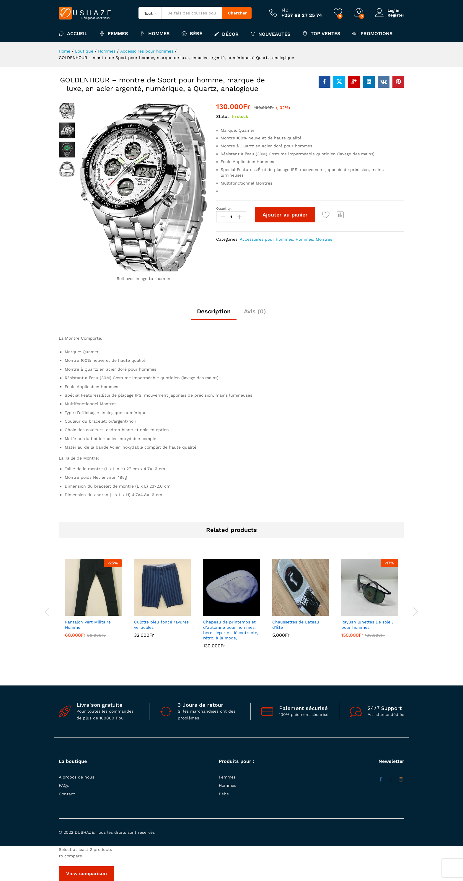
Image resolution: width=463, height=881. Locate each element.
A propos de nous (76, 777)
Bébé (224, 794)
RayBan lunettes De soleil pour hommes (367, 625)
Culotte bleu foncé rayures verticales (161, 625)
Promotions (372, 33)
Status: (223, 116)
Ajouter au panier (285, 214)
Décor (226, 34)
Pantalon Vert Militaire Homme (88, 625)
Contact (67, 794)
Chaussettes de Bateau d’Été (295, 625)
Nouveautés (270, 34)
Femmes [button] (114, 33)
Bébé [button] (192, 33)
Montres (324, 239)
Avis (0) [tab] (255, 311)
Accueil (73, 33)
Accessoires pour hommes (266, 239)
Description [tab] (214, 311)
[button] (340, 215)
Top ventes (321, 33)
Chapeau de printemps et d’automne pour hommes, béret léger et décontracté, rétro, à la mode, (230, 630)
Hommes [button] (154, 33)
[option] (93, 603)
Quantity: (224, 208)
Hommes (304, 239)
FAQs (64, 785)
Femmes (227, 777)
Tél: (284, 10)
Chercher (237, 13)
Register (395, 15)
